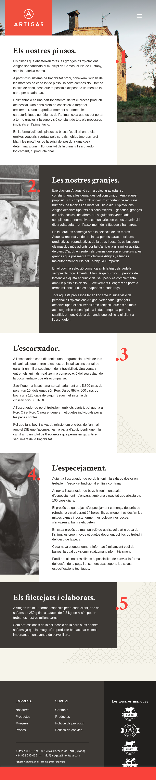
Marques (22, 723)
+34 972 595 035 (26, 755)
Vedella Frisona (130, 765)
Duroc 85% (130, 714)
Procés (21, 730)
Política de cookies (68, 730)
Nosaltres (22, 710)
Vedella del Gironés (130, 748)
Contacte (61, 710)
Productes (23, 716)
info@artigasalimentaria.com (62, 755)
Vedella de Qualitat (130, 731)
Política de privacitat (69, 723)
